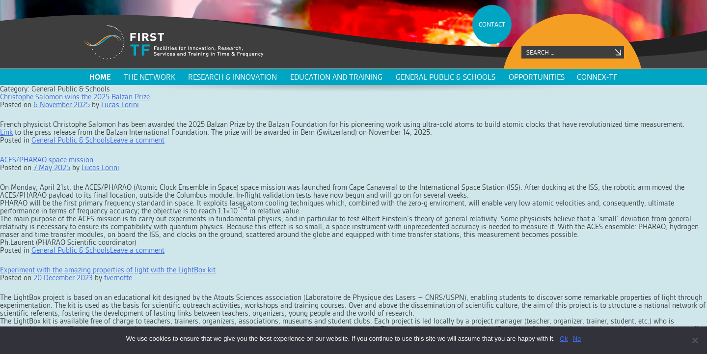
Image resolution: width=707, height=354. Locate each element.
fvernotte (118, 277)
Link (6, 132)
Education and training (336, 77)
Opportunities (537, 77)
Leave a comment (137, 140)
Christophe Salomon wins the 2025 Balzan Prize (75, 96)
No (577, 338)
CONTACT (492, 24)
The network (149, 77)
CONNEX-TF (597, 77)
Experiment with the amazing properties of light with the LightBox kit (108, 270)
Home (100, 77)
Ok (564, 338)
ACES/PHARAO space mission (46, 159)
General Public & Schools (70, 140)
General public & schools (445, 77)
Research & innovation (232, 77)
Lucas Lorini (120, 104)
